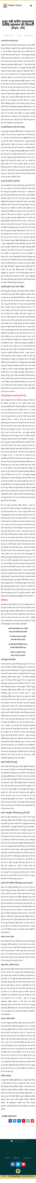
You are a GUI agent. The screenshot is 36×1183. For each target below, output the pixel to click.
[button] (30, 5)
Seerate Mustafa (28, 39)
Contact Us (27, 1161)
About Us (16, 1161)
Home (7, 1161)
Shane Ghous (15, 5)
